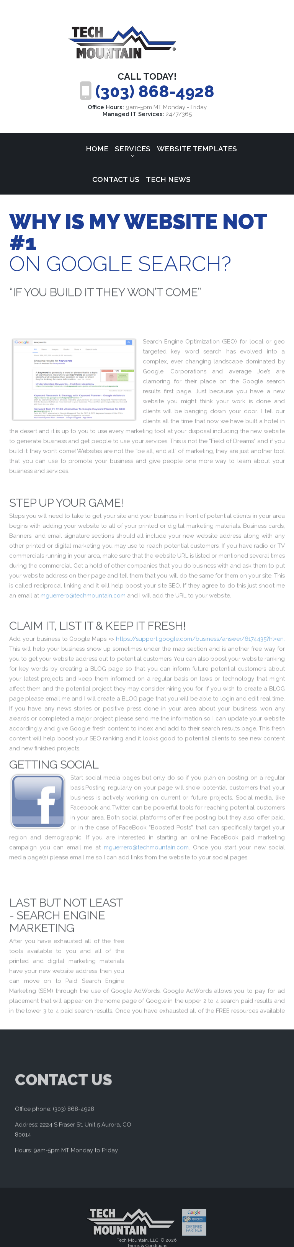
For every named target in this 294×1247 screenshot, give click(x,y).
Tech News (168, 179)
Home (97, 148)
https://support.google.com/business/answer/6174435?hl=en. (200, 677)
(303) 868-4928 (154, 91)
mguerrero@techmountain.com (83, 630)
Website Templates (197, 148)
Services (132, 148)
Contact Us (115, 179)
